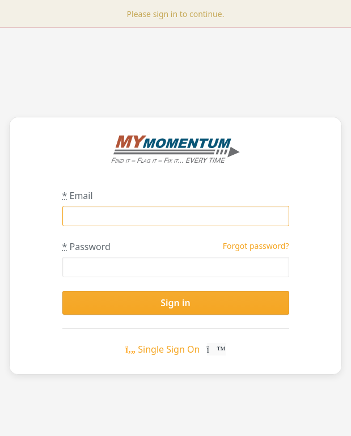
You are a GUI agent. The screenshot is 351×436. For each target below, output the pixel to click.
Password (86, 246)
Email (77, 195)
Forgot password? (256, 245)
